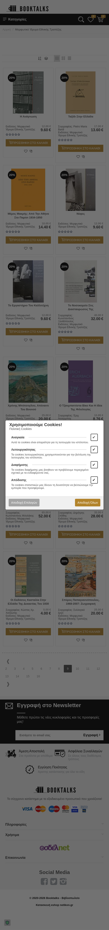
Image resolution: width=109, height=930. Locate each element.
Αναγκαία (17, 437)
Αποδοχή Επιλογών (24, 502)
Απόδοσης (18, 480)
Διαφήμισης (19, 464)
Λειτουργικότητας (23, 449)
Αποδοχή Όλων (88, 502)
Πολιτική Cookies (20, 429)
